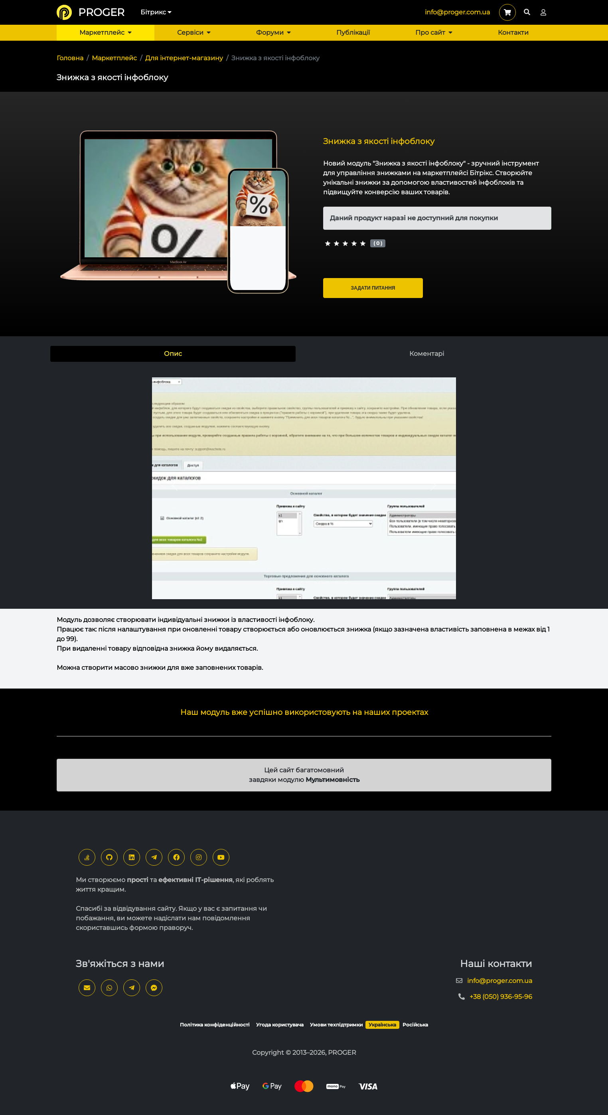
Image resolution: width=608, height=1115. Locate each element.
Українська (382, 1025)
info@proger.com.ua (457, 12)
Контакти (513, 32)
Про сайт (433, 32)
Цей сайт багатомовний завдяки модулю (304, 774)
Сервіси (194, 32)
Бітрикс (156, 12)
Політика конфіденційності (215, 1025)
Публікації (353, 32)
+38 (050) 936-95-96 (501, 997)
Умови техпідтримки (336, 1025)
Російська (415, 1025)
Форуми (273, 32)
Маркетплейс (105, 32)
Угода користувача (280, 1025)
